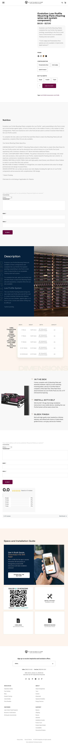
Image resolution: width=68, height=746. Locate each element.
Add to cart (49, 85)
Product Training (8, 696)
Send (52, 663)
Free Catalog (7, 691)
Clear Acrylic (41, 56)
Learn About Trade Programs (11, 710)
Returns (37, 710)
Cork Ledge (55, 65)
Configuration (42, 61)
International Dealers (41, 730)
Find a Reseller (7, 701)
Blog (5, 693)
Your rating (6, 444)
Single (40, 79)
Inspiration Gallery (8, 688)
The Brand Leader (37, 742)
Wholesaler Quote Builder (10, 715)
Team (37, 691)
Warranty (38, 717)
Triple (54, 79)
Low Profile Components (46, 95)
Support (38, 707)
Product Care (39, 722)
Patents (37, 715)
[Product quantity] (39, 86)
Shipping (38, 712)
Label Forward (42, 69)
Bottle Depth (42, 75)
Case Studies (7, 698)
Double (47, 79)
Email (4, 221)
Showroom (38, 696)
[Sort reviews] (63, 516)
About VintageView (40, 688)
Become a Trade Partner (10, 712)
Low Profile (56, 95)
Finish (39, 52)
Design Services (39, 701)
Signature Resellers (40, 698)
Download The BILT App (19, 575)
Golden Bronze (44, 56)
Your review (6, 199)
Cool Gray (38, 56)
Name (4, 213)
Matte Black (46, 56)
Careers (37, 693)
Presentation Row (43, 65)
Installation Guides (40, 720)
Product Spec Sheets (41, 725)
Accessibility (39, 727)
